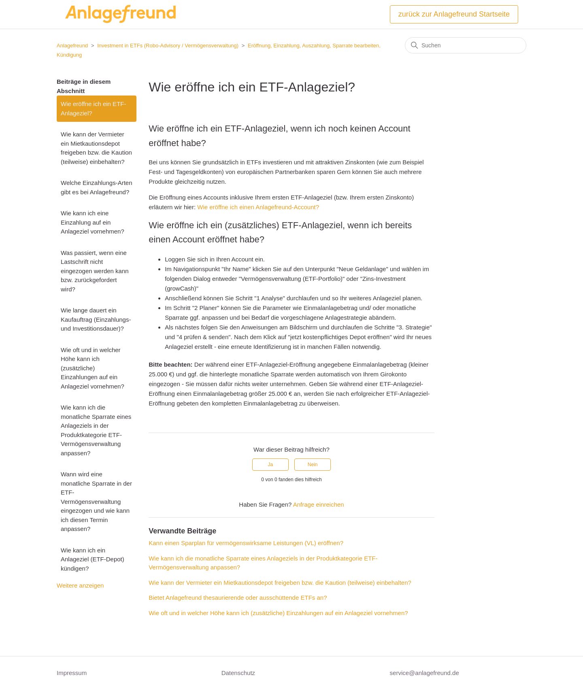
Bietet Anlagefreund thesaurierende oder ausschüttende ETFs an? (238, 597)
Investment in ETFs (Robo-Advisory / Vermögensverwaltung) (167, 45)
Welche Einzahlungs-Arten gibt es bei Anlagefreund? (96, 187)
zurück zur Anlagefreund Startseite (454, 14)
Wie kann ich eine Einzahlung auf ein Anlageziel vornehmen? (92, 222)
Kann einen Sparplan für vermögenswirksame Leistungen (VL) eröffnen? (246, 542)
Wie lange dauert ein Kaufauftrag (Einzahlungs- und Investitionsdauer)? (96, 319)
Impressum (72, 672)
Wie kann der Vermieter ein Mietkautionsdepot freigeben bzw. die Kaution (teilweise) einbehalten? (96, 148)
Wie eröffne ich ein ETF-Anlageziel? (93, 108)
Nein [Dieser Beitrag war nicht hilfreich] (313, 464)
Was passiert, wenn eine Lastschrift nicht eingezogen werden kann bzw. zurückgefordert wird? (95, 271)
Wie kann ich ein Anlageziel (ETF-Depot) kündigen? (92, 559)
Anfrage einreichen (318, 504)
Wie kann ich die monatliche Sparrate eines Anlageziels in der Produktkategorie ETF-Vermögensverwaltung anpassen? (96, 430)
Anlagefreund (72, 45)
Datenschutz (238, 672)
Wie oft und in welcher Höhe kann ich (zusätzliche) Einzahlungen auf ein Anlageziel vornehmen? (92, 368)
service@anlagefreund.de (424, 672)
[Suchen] (465, 45)
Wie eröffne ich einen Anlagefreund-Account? (258, 207)
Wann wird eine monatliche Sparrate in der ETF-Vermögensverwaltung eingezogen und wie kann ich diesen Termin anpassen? (96, 501)
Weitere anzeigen (80, 585)
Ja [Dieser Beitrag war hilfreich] (270, 464)
